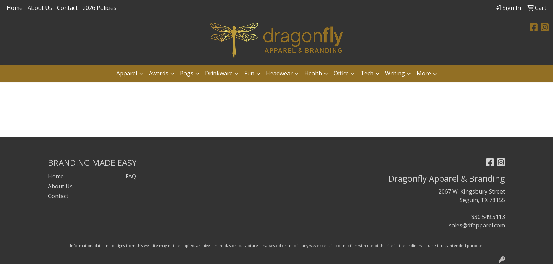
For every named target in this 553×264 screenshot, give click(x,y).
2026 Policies (99, 8)
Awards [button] (158, 73)
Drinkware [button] (219, 73)
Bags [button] (186, 73)
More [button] (424, 73)
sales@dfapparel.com (477, 225)
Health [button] (313, 73)
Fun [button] (249, 73)
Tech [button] (366, 73)
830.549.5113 (488, 217)
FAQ (131, 176)
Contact (67, 8)
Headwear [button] (279, 73)
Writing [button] (395, 73)
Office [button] (341, 73)
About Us (40, 8)
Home (15, 8)
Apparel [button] (126, 73)
